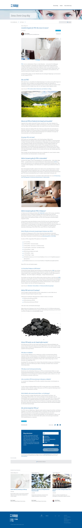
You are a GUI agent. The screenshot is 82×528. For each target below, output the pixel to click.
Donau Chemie (47, 440)
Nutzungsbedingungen (67, 522)
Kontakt (61, 5)
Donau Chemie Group (67, 5)
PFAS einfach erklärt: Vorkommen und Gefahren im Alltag (39, 88)
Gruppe (45, 442)
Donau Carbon (47, 437)
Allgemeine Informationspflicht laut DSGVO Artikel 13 (67, 520)
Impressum (65, 515)
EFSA (55, 161)
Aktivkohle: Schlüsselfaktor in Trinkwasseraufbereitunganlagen (41, 285)
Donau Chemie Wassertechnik (49, 439)
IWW (59, 277)
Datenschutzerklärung (47, 454)
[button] (41, 461)
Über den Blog (55, 5)
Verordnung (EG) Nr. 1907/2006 (49, 236)
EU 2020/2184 (41, 213)
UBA (53, 270)
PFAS (22, 64)
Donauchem (46, 436)
